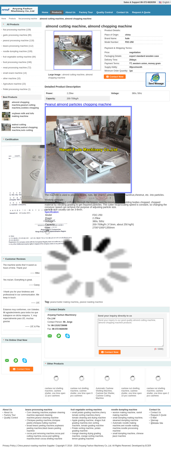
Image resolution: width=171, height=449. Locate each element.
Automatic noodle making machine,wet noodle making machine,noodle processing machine (126, 427)
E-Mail (154, 417)
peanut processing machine (16, 40)
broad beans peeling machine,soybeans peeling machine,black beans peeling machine (45, 428)
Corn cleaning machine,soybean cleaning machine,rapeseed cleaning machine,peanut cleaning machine (46, 415)
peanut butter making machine (64, 302)
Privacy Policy (9, 445)
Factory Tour (86, 12)
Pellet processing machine (15, 89)
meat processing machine (15, 67)
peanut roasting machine (91, 302)
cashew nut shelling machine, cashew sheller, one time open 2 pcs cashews (158, 392)
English (167, 2)
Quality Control (104, 12)
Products (57, 12)
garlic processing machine (15, 35)
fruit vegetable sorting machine (17, 57)
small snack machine (12, 73)
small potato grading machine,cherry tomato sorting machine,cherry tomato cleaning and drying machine (89, 415)
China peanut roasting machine (31, 445)
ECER (148, 445)
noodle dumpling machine (15, 51)
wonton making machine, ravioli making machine (127, 413)
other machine (9, 78)
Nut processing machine (27, 19)
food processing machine (14, 62)
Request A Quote (141, 12)
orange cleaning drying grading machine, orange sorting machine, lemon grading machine (88, 436)
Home (45, 12)
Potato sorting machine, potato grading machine (86, 429)
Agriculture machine (12, 84)
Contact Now (116, 76)
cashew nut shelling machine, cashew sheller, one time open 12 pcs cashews (55, 392)
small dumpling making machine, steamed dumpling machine (128, 419)
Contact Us (123, 12)
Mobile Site (157, 423)
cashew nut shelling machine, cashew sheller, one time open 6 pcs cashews (81, 392)
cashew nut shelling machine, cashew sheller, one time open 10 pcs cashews (131, 392)
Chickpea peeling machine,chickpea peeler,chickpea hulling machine (43, 421)
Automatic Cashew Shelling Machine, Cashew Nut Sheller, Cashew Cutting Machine (105, 393)
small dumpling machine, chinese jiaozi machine (128, 434)
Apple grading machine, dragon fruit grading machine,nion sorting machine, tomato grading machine (88, 423)
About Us (70, 12)
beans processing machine (15, 46)
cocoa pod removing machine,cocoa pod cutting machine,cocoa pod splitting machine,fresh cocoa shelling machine (45, 436)
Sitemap (154, 420)
